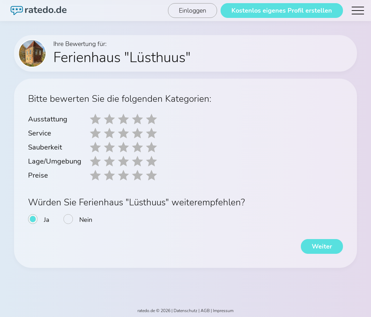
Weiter (322, 246)
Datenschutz (185, 310)
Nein (85, 220)
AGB (205, 310)
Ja (46, 220)
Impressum (223, 310)
